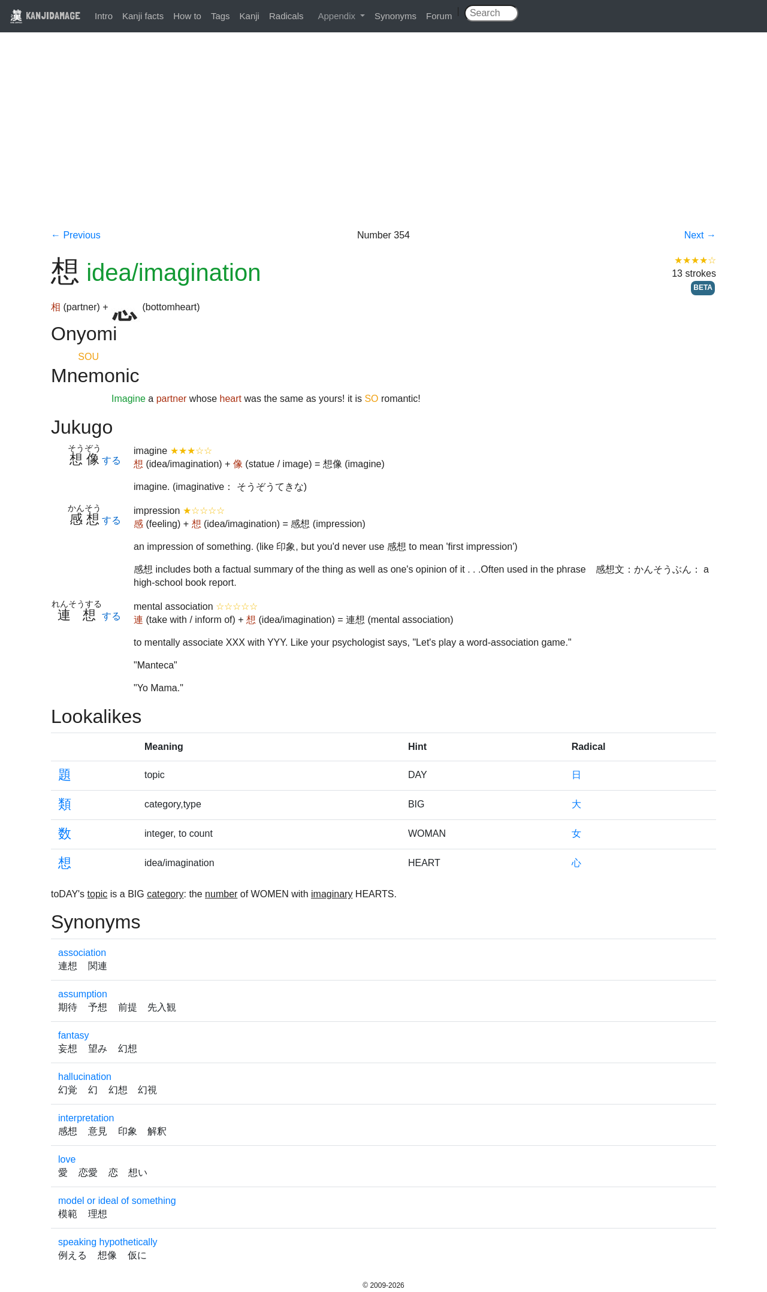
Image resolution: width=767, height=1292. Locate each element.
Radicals (286, 16)
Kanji (249, 16)
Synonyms (395, 16)
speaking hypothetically (107, 1242)
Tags (220, 16)
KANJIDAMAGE (45, 15)
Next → (700, 235)
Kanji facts (143, 16)
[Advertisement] (383, 139)
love (67, 1159)
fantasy (73, 1035)
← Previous (76, 235)
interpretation (86, 1118)
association (82, 953)
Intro (104, 16)
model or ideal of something (117, 1201)
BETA (702, 287)
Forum (439, 16)
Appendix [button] (338, 16)
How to (187, 16)
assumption (82, 994)
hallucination (84, 1077)
